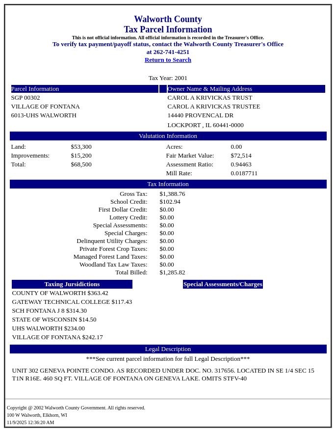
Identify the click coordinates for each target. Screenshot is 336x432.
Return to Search (168, 59)
